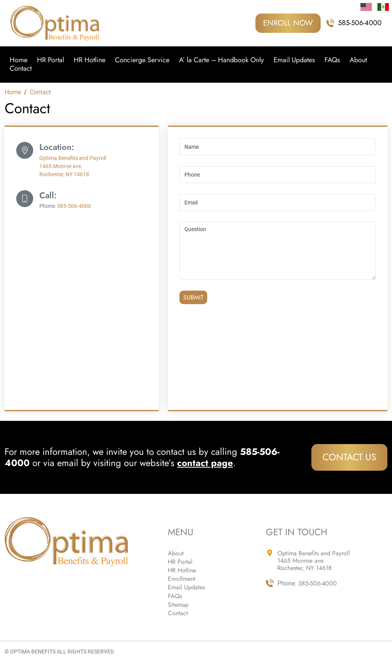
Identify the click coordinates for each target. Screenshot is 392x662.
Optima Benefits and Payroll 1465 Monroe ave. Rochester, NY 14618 (72, 166)
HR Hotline (89, 60)
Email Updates (294, 60)
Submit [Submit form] (193, 297)
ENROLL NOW (288, 23)
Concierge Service (142, 60)
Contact (21, 69)
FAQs (332, 60)
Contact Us (349, 457)
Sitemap (178, 604)
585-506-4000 (360, 23)
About (358, 60)
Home (18, 60)
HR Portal (50, 60)
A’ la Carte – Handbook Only (221, 60)
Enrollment (181, 578)
